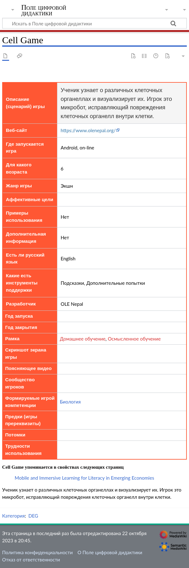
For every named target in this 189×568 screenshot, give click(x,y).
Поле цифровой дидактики (43, 10)
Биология (70, 401)
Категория (13, 515)
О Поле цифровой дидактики (109, 552)
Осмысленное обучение (134, 338)
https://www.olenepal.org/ (88, 130)
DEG (33, 515)
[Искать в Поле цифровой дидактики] (94, 23)
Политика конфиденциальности (37, 552)
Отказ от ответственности (31, 559)
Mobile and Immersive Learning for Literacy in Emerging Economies (84, 478)
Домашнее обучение (83, 338)
